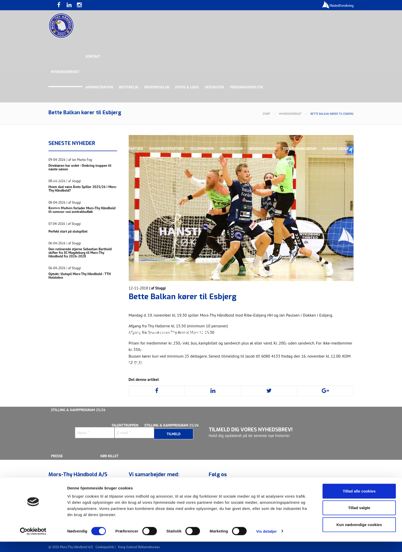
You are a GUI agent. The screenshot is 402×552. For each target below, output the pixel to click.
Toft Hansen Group (301, 148)
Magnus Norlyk (195, 333)
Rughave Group (64, 179)
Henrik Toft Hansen (219, 302)
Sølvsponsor (232, 148)
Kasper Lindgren (320, 302)
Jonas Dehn (253, 302)
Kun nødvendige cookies (359, 535)
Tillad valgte (359, 518)
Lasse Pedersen (162, 333)
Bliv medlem (185, 486)
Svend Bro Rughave (97, 363)
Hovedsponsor (64, 148)
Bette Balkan (63, 210)
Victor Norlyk (132, 363)
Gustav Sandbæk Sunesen (173, 302)
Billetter (109, 486)
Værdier (58, 486)
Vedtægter (215, 87)
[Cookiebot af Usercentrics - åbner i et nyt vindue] (33, 542)
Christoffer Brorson (97, 302)
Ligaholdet (61, 271)
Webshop (210, 471)
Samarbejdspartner (167, 148)
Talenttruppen (125, 394)
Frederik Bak (133, 302)
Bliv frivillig (83, 471)
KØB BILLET (110, 456)
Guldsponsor (203, 148)
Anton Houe (61, 302)
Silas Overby (62, 363)
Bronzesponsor (264, 148)
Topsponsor (94, 148)
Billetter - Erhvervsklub (146, 486)
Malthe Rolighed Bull (234, 333)
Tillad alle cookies (359, 501)
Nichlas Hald (272, 333)
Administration (99, 87)
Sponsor (58, 118)
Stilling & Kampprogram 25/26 (78, 410)
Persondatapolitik (248, 87)
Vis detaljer (266, 542)
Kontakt (93, 56)
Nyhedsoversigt (65, 71)
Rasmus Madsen (334, 333)
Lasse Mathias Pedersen (121, 333)
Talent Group (95, 179)
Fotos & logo (188, 87)
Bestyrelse (129, 87)
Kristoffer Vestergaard (72, 333)
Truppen (58, 240)
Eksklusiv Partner (127, 148)
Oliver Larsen (302, 333)
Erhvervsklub (157, 87)
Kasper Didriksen (284, 302)
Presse (57, 456)
